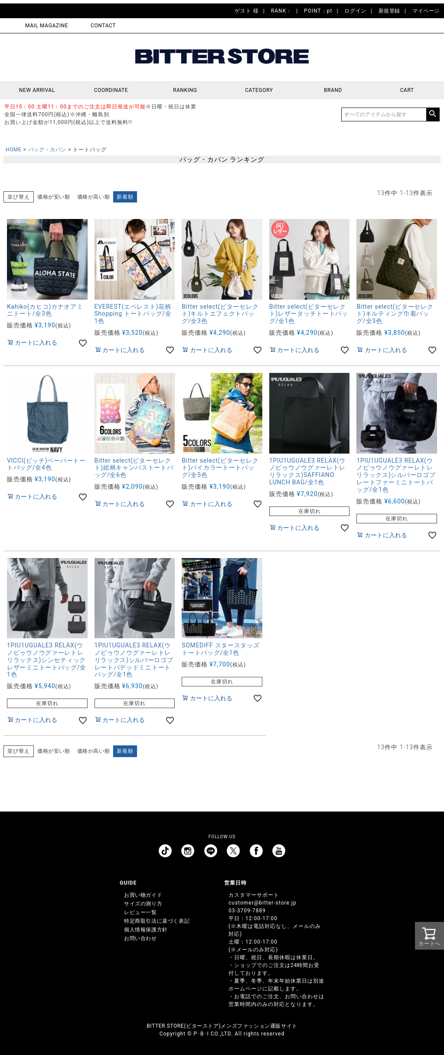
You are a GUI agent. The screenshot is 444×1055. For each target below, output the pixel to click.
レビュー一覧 (140, 912)
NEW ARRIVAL (37, 90)
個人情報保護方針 (146, 930)
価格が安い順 (53, 197)
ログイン (355, 11)
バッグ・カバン (47, 150)
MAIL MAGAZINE (46, 26)
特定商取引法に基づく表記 (156, 921)
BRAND (333, 90)
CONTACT (103, 26)
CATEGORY (259, 90)
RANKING (185, 90)
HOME (14, 150)
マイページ (426, 11)
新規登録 (389, 11)
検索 (432, 114)
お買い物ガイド (143, 895)
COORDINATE (111, 90)
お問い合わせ (140, 938)
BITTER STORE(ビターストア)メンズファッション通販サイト (222, 1026)
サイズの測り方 (143, 904)
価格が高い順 (93, 197)
